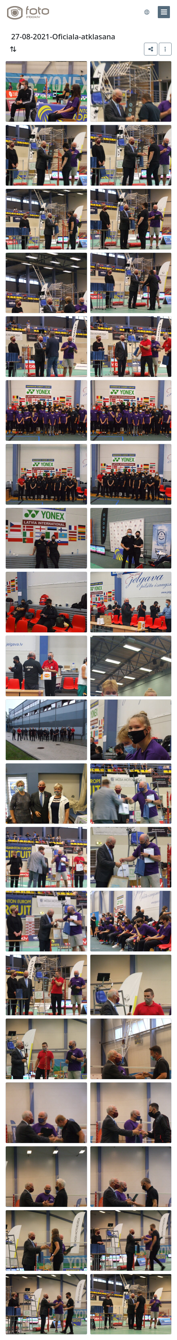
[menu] (164, 12)
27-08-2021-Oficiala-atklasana (63, 36)
